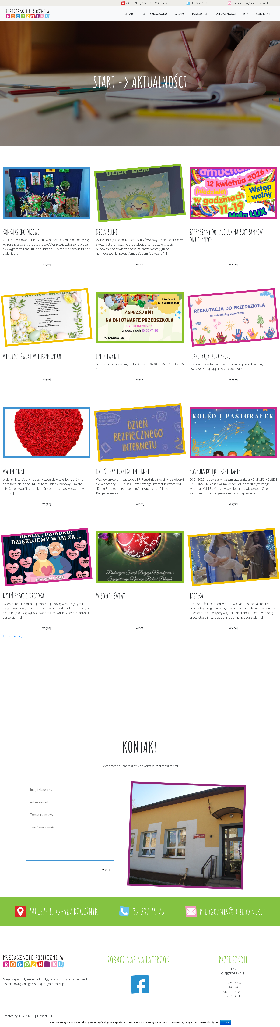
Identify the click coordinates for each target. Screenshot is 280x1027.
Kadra (233, 987)
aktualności (233, 992)
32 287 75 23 (200, 3)
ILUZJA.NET (26, 1016)
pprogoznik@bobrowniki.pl (250, 3)
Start (130, 14)
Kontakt (263, 14)
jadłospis (199, 14)
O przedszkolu (155, 14)
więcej (46, 264)
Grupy (179, 14)
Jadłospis (233, 983)
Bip (245, 14)
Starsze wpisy (12, 636)
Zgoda (225, 1022)
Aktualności (225, 14)
